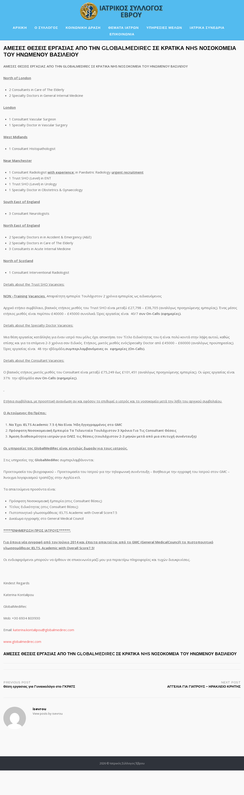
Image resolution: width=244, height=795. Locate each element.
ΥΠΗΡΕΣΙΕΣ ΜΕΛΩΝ (164, 27)
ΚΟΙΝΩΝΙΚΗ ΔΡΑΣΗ (83, 27)
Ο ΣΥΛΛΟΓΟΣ (46, 27)
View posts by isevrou (48, 713)
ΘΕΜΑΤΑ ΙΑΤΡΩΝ (123, 27)
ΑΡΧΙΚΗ (20, 27)
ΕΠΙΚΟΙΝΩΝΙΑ (122, 34)
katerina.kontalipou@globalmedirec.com (43, 630)
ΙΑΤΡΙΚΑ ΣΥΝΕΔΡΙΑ (207, 27)
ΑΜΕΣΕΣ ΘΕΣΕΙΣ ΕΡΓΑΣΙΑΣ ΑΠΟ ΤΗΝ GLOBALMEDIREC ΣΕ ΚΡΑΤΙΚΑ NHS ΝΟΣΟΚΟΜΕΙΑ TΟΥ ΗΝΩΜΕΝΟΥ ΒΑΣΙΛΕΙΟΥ (120, 653)
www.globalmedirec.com (22, 641)
